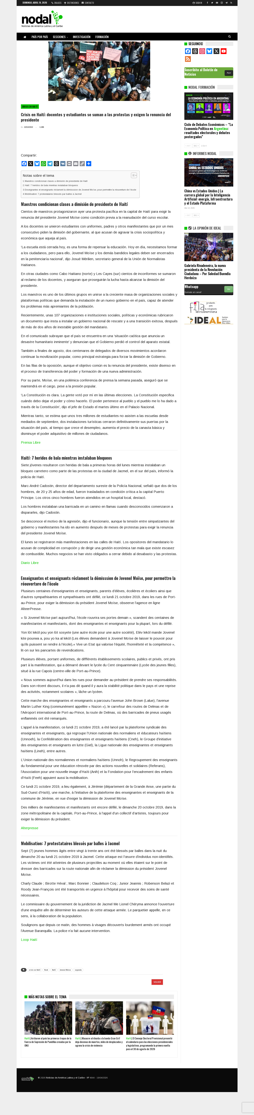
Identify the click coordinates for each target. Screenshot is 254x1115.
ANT (188, 146)
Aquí (229, 73)
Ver (228, 289)
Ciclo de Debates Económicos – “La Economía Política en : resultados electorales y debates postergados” (208, 130)
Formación (102, 37)
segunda (78, 970)
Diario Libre (30, 563)
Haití (54, 970)
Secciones (59, 37)
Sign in (197, 2)
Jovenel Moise (65, 970)
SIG (196, 146)
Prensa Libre (30, 442)
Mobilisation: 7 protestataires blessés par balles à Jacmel (53, 194)
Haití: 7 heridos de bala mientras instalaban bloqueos (51, 185)
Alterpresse (29, 828)
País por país (40, 37)
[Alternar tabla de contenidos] (132, 175)
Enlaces (56, 2)
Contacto (88, 2)
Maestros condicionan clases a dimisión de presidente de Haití (56, 181)
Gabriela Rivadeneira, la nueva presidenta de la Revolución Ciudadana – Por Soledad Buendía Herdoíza (207, 271)
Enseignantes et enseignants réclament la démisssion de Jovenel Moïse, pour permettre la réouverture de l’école (80, 189)
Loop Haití (29, 940)
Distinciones (71, 2)
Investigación (81, 37)
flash (46, 970)
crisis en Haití (34, 970)
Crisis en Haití (30, 106)
